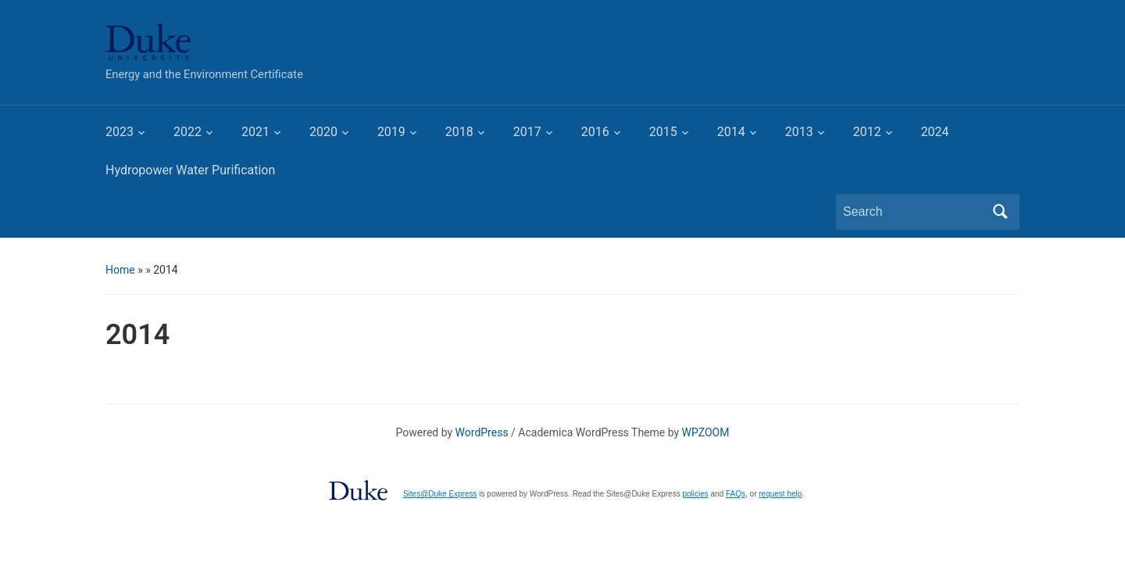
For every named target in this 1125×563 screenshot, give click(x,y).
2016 (595, 131)
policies (695, 493)
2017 (527, 131)
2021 (255, 131)
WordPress (482, 432)
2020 (323, 131)
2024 (935, 131)
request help (780, 493)
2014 (731, 131)
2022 (187, 131)
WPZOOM (706, 432)
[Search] (913, 212)
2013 (799, 131)
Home (120, 270)
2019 (391, 131)
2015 (663, 131)
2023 (119, 131)
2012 (867, 131)
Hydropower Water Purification (190, 170)
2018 (459, 131)
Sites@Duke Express (440, 493)
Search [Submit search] (1000, 212)
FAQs (735, 493)
